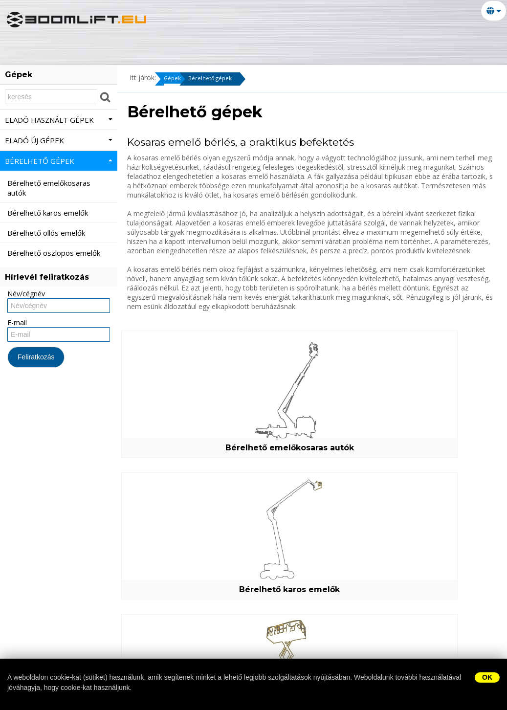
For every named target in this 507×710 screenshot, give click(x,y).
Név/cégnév (26, 293)
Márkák (31, 57)
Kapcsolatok (94, 41)
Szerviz (378, 41)
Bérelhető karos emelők (310, 447)
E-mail (17, 322)
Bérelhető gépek (313, 41)
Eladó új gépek (231, 41)
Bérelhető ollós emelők (439, 447)
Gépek (174, 79)
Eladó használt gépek (58, 120)
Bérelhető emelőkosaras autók (182, 443)
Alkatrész (427, 41)
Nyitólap (35, 41)
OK (487, 677)
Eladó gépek (161, 41)
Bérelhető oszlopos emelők (181, 585)
